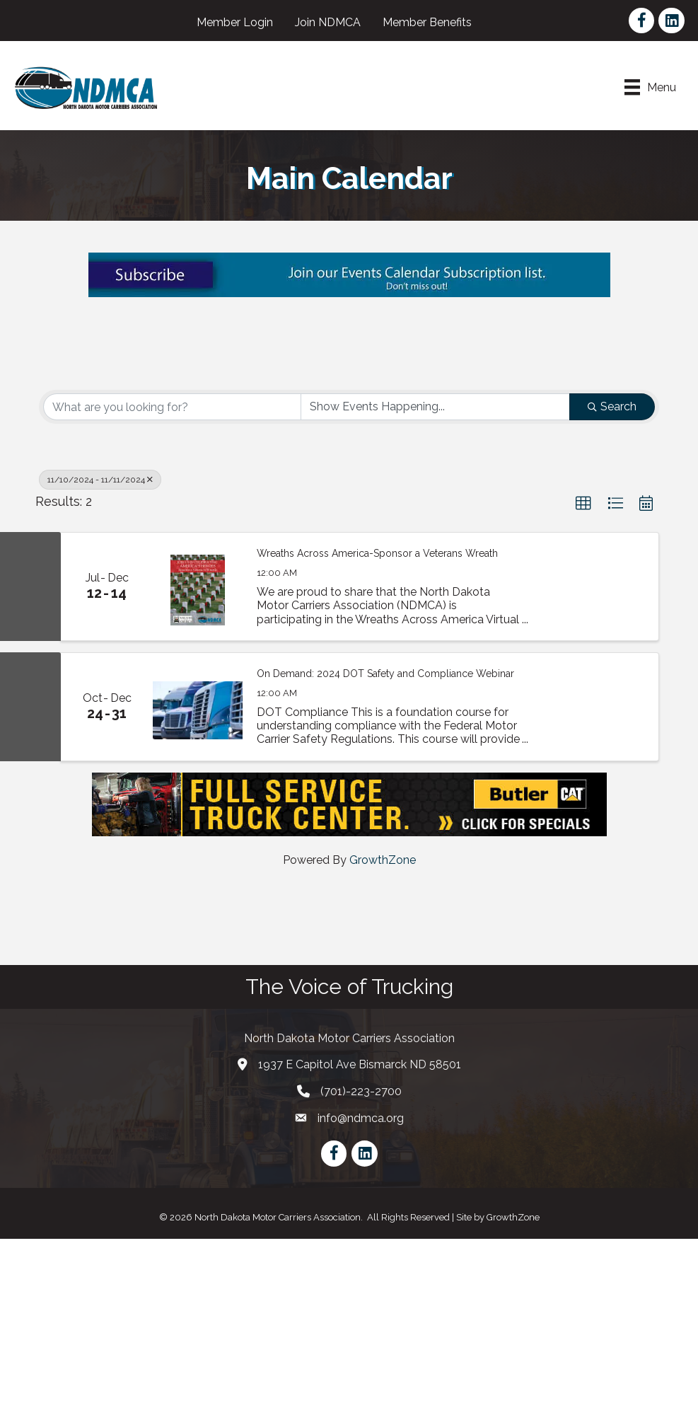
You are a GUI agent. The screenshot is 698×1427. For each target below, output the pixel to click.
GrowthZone (382, 1048)
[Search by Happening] (435, 595)
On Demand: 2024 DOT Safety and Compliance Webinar (385, 861)
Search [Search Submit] (612, 595)
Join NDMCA (328, 22)
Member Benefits (427, 22)
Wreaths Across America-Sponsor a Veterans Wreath (377, 741)
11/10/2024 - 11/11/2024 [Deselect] (100, 669)
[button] (583, 692)
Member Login (235, 22)
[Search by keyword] (172, 595)
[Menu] (649, 87)
